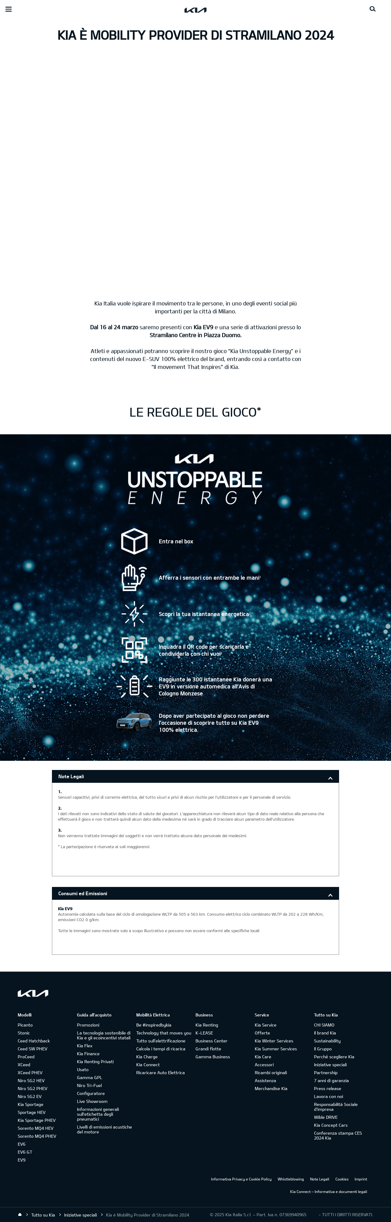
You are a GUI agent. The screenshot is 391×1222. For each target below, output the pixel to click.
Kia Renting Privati (95, 1061)
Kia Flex (84, 1045)
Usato (83, 1069)
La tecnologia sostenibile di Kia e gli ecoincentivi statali (103, 1035)
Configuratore (91, 1093)
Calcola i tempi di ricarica (160, 1048)
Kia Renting (207, 1024)
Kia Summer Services (276, 1048)
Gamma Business (213, 1056)
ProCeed (26, 1056)
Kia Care (263, 1056)
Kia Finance (88, 1053)
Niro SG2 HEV (31, 1080)
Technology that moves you (163, 1032)
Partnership (326, 1072)
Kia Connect (148, 1064)
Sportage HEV (32, 1112)
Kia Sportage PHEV (37, 1120)
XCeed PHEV (30, 1072)
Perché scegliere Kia (334, 1056)
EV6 (21, 1144)
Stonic (24, 1032)
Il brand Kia (325, 1032)
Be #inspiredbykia (153, 1024)
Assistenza (265, 1080)
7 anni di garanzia (331, 1080)
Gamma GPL (89, 1077)
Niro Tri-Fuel (89, 1085)
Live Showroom (92, 1101)
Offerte (262, 1032)
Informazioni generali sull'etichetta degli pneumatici (98, 1114)
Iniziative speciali (330, 1064)
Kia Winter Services (274, 1040)
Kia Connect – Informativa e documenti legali (328, 1191)
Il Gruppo (323, 1048)
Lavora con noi (328, 1096)
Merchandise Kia (271, 1088)
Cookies (342, 1179)
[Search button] (373, 9)
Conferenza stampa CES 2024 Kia (338, 1135)
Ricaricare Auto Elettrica (160, 1072)
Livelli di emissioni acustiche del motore (104, 1129)
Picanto (25, 1024)
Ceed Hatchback (34, 1040)
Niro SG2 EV (30, 1096)
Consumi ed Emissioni (82, 893)
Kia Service (265, 1024)
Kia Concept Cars (331, 1125)
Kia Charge (147, 1056)
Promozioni (88, 1024)
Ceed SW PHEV (32, 1048)
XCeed (24, 1064)
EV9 (21, 1159)
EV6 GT (25, 1152)
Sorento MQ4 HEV (35, 1128)
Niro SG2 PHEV (32, 1088)
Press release (327, 1088)
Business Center (212, 1040)
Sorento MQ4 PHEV (37, 1136)
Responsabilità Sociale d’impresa (336, 1107)
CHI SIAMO (324, 1024)
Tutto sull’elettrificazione (160, 1040)
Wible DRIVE (326, 1117)
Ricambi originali (271, 1072)
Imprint (361, 1179)
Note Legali (71, 776)
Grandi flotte (208, 1048)
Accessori (264, 1064)
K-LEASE (204, 1032)
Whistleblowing (291, 1179)
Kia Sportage (30, 1104)
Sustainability (327, 1040)
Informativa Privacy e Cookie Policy (241, 1179)
